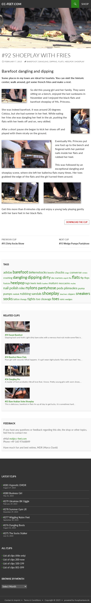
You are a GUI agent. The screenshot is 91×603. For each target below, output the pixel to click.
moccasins (64, 283)
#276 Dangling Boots (14, 525)
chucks (59, 272)
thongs (23, 299)
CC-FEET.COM (11, 4)
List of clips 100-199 (13, 563)
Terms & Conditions (32, 600)
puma (81, 288)
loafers (45, 283)
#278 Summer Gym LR (15, 509)
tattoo (16, 299)
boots (50, 272)
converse (76, 272)
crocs (84, 272)
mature (53, 283)
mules (73, 283)
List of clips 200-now (14, 559)
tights (31, 299)
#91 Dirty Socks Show (13, 241)
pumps (7, 294)
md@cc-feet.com (18, 438)
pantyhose (47, 287)
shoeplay (79, 61)
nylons (31, 287)
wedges (68, 299)
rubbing (25, 294)
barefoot (32, 61)
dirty (47, 277)
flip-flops (84, 277)
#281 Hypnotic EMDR (14, 485)
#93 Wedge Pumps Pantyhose (74, 241)
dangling (43, 61)
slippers (71, 294)
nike (22, 288)
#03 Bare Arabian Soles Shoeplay (19, 401)
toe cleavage (43, 299)
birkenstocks (38, 272)
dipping (53, 61)
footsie (6, 283)
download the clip (76, 222)
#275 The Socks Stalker (15, 533)
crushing (7, 277)
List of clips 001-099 (13, 567)
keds (39, 283)
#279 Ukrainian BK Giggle (16, 501)
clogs (67, 273)
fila (70, 278)
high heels (30, 283)
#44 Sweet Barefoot (13, 335)
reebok (16, 294)
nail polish (10, 288)
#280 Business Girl (12, 493)
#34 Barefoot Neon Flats (15, 357)
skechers (63, 294)
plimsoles (70, 288)
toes (55, 298)
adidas (7, 272)
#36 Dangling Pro (12, 379)
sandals (36, 294)
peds (60, 288)
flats (61, 61)
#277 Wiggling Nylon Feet (16, 517)
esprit (65, 278)
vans (62, 299)
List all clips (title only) (14, 555)
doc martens (57, 278)
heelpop (69, 61)
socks (8, 298)
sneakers (83, 293)
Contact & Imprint (12, 600)
